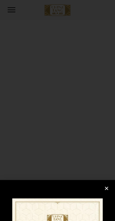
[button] (106, 202)
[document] (57, 110)
